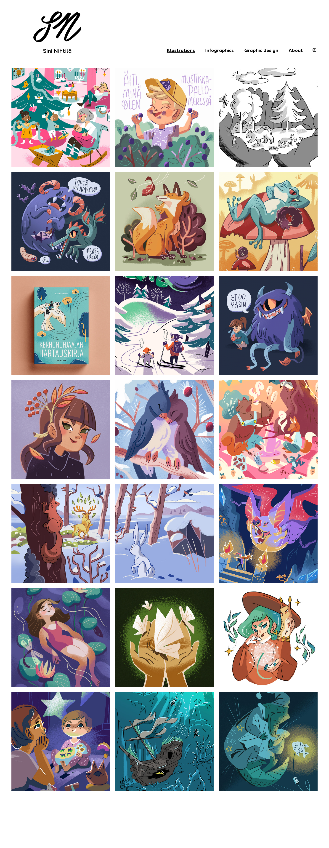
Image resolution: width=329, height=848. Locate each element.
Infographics (219, 50)
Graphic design (261, 50)
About (296, 50)
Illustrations (181, 50)
